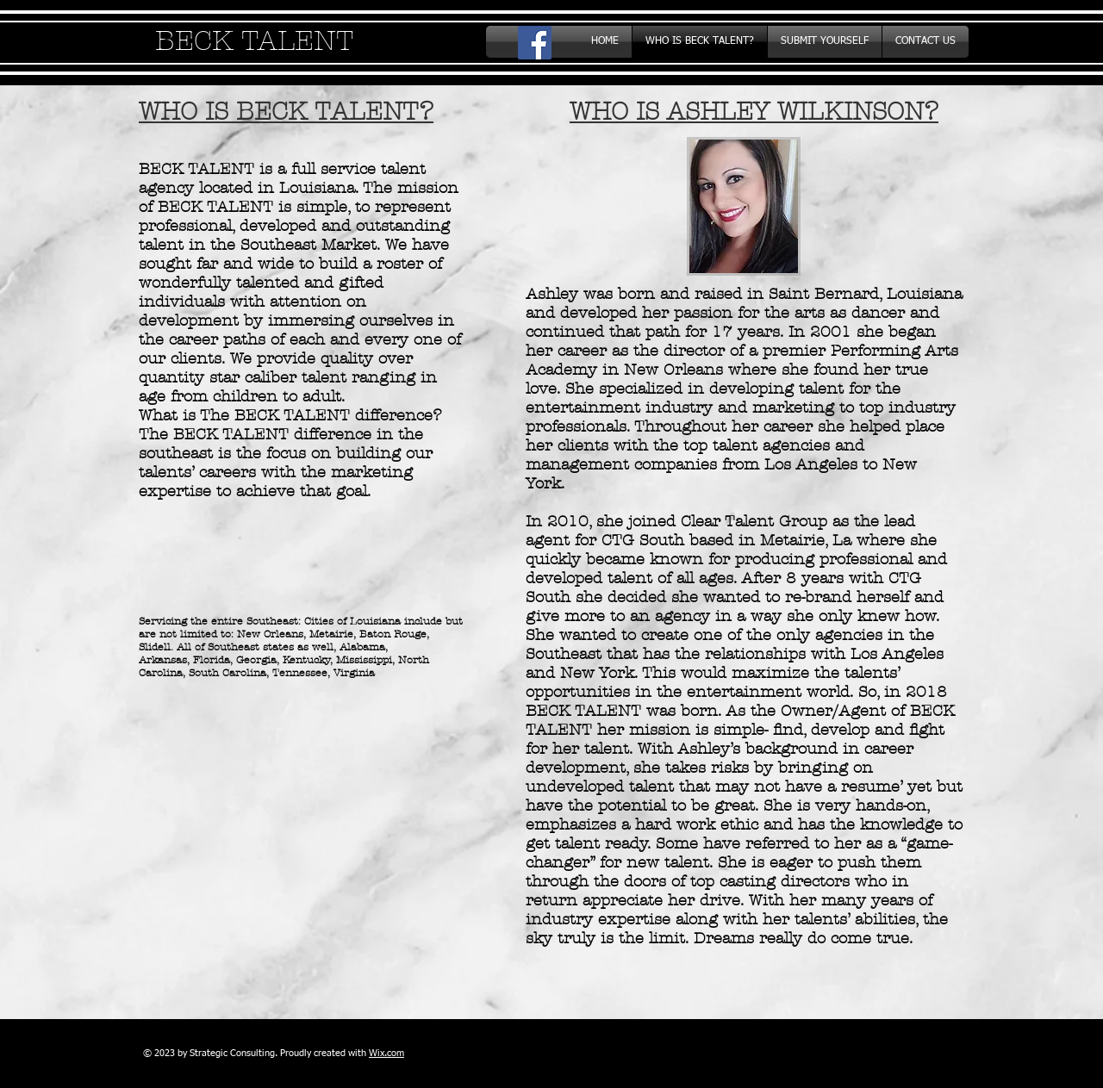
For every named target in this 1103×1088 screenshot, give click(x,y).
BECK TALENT (254, 41)
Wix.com (386, 1053)
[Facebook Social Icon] (535, 42)
